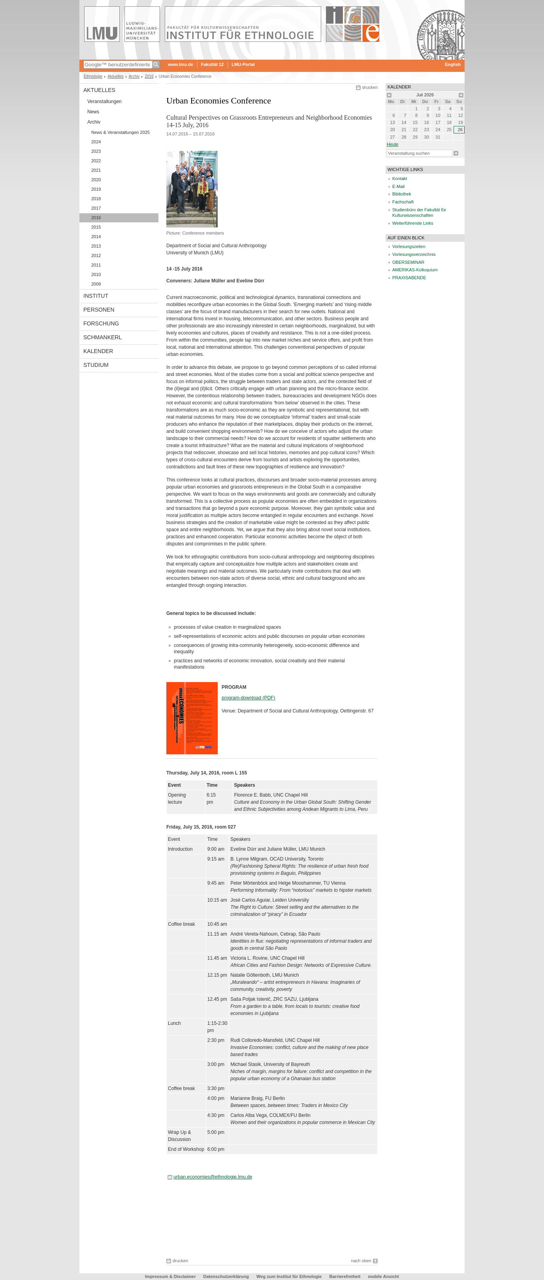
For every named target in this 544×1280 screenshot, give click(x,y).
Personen (99, 309)
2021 (96, 170)
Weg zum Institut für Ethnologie (289, 1276)
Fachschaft (403, 201)
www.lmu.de (180, 64)
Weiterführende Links (412, 223)
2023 (96, 151)
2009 (96, 284)
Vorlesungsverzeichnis (413, 254)
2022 (96, 160)
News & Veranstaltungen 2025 (120, 132)
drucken (370, 87)
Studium (96, 365)
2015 (96, 227)
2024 (96, 141)
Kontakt (399, 178)
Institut (95, 296)
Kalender (98, 351)
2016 (149, 76)
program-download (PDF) (248, 698)
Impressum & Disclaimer (170, 1276)
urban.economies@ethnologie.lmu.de (212, 1177)
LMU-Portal (243, 64)
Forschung (101, 323)
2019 (96, 189)
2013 (96, 246)
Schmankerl (102, 337)
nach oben (361, 1260)
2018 (96, 198)
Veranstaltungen (104, 101)
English (453, 64)
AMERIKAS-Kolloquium (415, 269)
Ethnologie (93, 76)
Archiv (134, 76)
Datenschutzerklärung (226, 1276)
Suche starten (456, 153)
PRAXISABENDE (409, 277)
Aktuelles (115, 76)
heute (392, 144)
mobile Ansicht (383, 1276)
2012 (96, 255)
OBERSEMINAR (408, 262)
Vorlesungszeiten (408, 246)
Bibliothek (401, 194)
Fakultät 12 (212, 64)
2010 (96, 274)
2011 (96, 265)
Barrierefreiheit (345, 1276)
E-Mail (398, 186)
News (93, 112)
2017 (96, 208)
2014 (96, 236)
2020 (96, 179)
